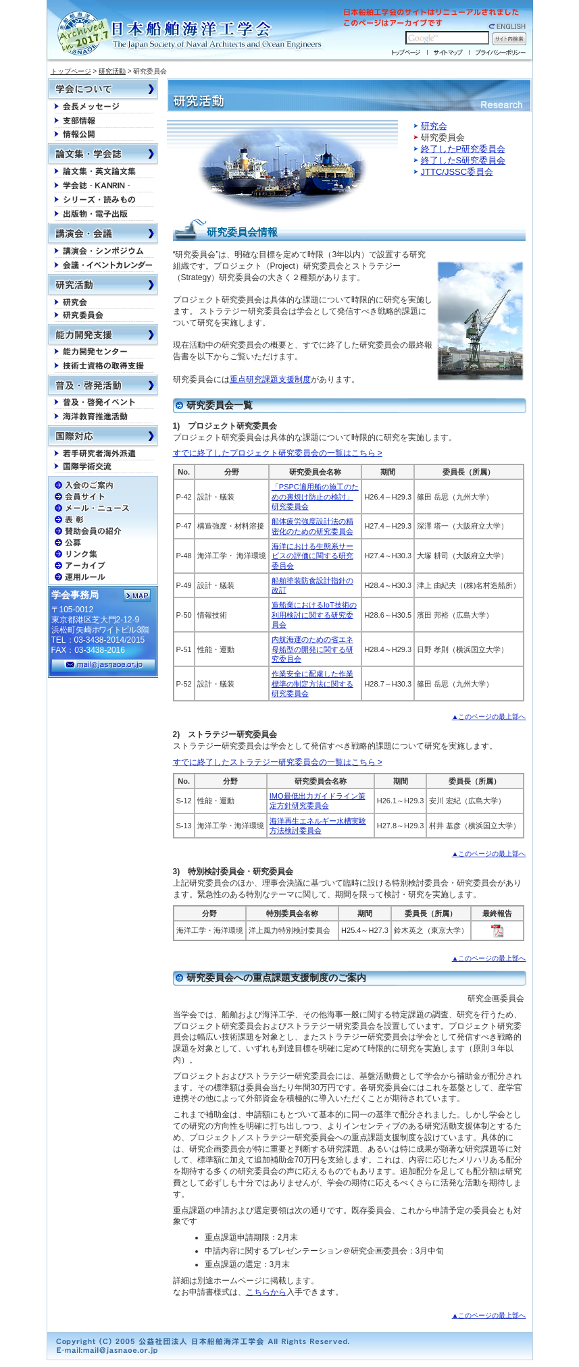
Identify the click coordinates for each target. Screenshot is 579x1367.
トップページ (71, 71)
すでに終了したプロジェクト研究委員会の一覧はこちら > (277, 453)
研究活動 (112, 71)
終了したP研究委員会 (463, 149)
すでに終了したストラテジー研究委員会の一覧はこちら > (277, 762)
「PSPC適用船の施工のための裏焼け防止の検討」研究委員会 (315, 496)
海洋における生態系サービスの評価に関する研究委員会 (312, 556)
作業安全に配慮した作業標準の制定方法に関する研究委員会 (312, 683)
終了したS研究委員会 (463, 160)
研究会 (434, 126)
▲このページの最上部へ (489, 716)
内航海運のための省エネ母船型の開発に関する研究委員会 (312, 649)
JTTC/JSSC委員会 (457, 172)
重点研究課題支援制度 (270, 379)
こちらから (266, 1292)
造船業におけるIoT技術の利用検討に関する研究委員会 (314, 614)
